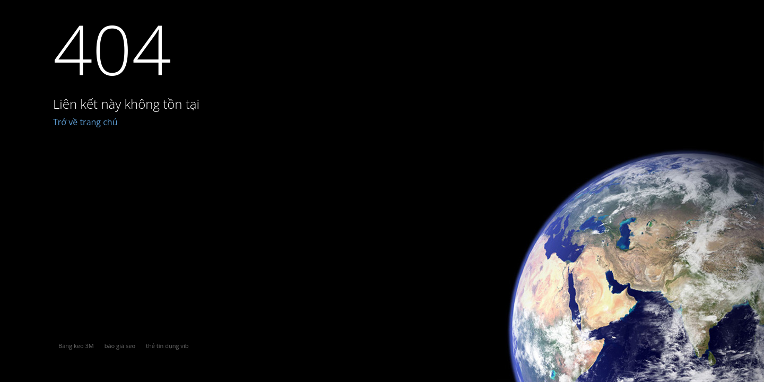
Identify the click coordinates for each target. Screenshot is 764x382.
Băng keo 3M (76, 346)
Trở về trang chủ (85, 122)
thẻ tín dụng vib (167, 346)
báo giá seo (120, 346)
